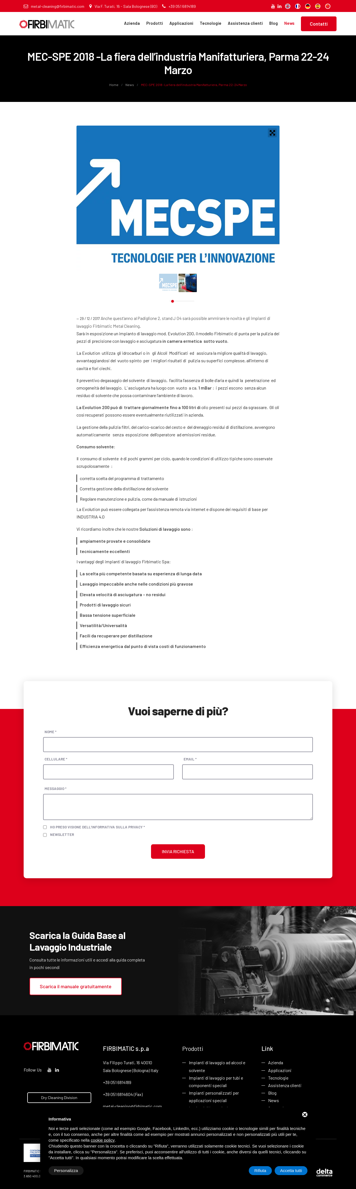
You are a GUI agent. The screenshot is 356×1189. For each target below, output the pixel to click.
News (289, 23)
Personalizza (66, 1170)
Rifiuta (260, 1170)
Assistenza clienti (245, 23)
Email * (190, 759)
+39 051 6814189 (179, 6)
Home (114, 85)
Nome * (50, 732)
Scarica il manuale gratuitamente (76, 986)
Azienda (132, 23)
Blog (273, 23)
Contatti (319, 23)
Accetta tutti (291, 1170)
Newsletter (62, 834)
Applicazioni (181, 23)
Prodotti (154, 23)
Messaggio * (55, 788)
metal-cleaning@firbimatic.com (54, 6)
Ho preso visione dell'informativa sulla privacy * (97, 827)
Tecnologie (210, 23)
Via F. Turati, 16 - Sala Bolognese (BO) (123, 6)
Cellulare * (55, 759)
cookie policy (103, 1140)
